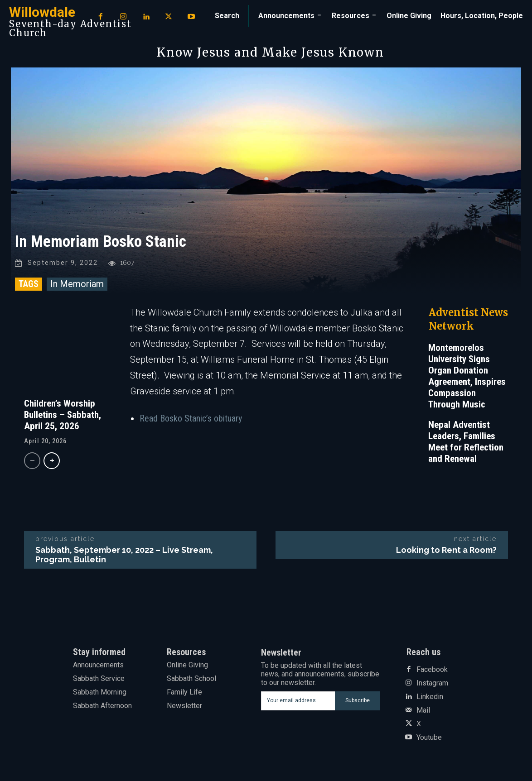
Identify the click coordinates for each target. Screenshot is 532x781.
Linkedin (429, 697)
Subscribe (357, 701)
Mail (423, 710)
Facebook (432, 670)
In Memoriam (77, 284)
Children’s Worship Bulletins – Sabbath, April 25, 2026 (62, 415)
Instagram (432, 683)
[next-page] (52, 461)
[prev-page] (32, 461)
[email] (298, 701)
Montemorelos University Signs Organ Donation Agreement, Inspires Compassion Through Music (467, 376)
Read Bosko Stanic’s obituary (191, 419)
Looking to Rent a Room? (446, 550)
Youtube (429, 738)
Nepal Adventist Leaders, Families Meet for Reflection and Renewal (465, 442)
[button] (227, 15)
